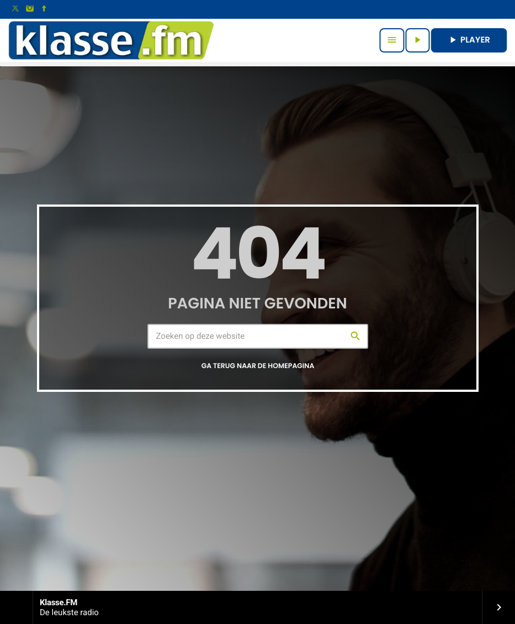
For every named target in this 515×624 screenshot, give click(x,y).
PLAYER (468, 40)
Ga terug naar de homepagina (258, 366)
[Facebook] (44, 9)
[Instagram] (29, 9)
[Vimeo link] (111, 40)
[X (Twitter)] (15, 9)
